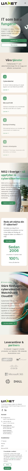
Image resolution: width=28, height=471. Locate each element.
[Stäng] (26, 451)
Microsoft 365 (4, 448)
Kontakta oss (14, 41)
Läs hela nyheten (9, 323)
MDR (2, 446)
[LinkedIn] (5, 410)
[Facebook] (2, 410)
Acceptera (7, 468)
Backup (3, 443)
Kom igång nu (9, 241)
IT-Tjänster (3, 441)
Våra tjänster (14, 45)
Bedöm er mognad (8, 203)
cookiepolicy (12, 458)
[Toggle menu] (25, 3)
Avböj (7, 464)
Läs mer (6, 90)
